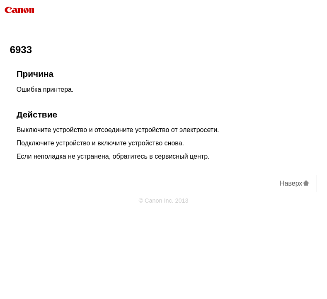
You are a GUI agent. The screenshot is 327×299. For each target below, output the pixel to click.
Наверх (295, 183)
